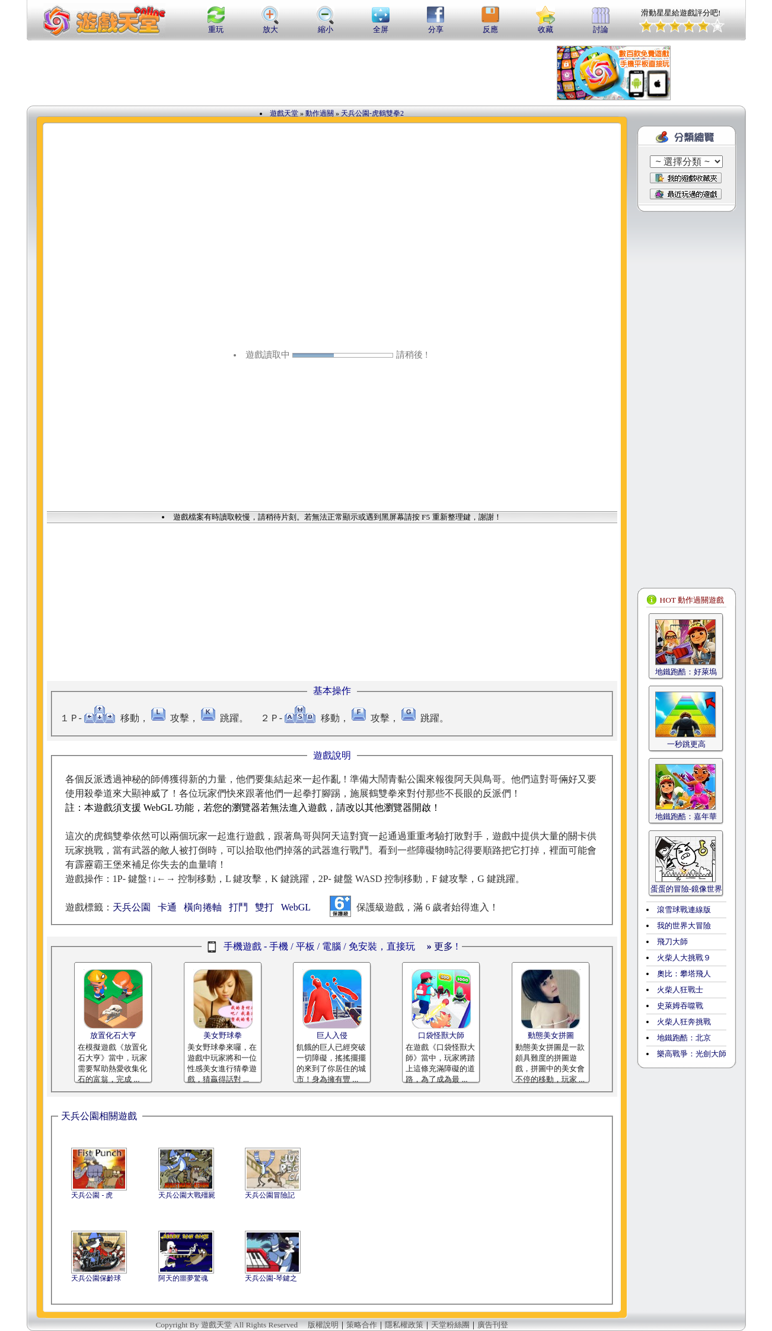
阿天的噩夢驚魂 (183, 1278)
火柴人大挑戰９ (684, 957)
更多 (440, 946)
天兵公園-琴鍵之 (271, 1278)
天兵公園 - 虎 (92, 1195)
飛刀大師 (672, 941)
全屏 (381, 25)
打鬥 (238, 907)
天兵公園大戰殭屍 (186, 1195)
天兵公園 (132, 907)
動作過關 (319, 113)
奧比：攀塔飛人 (684, 973)
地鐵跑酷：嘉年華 (686, 816)
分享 (436, 25)
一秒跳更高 (686, 744)
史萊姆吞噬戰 (680, 1005)
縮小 (325, 25)
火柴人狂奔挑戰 (684, 1021)
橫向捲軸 (203, 907)
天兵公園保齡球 (96, 1278)
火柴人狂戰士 (680, 989)
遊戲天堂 (284, 113)
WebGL (296, 907)
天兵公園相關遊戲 (99, 1116)
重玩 (216, 25)
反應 (490, 25)
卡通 (167, 907)
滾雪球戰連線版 (684, 909)
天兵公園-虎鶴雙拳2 (372, 113)
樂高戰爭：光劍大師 (691, 1053)
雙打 (264, 907)
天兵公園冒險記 (270, 1195)
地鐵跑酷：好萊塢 (686, 671)
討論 (600, 25)
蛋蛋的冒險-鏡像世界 (686, 888)
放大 (270, 25)
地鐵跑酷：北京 (684, 1037)
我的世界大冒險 (684, 925)
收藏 (545, 25)
